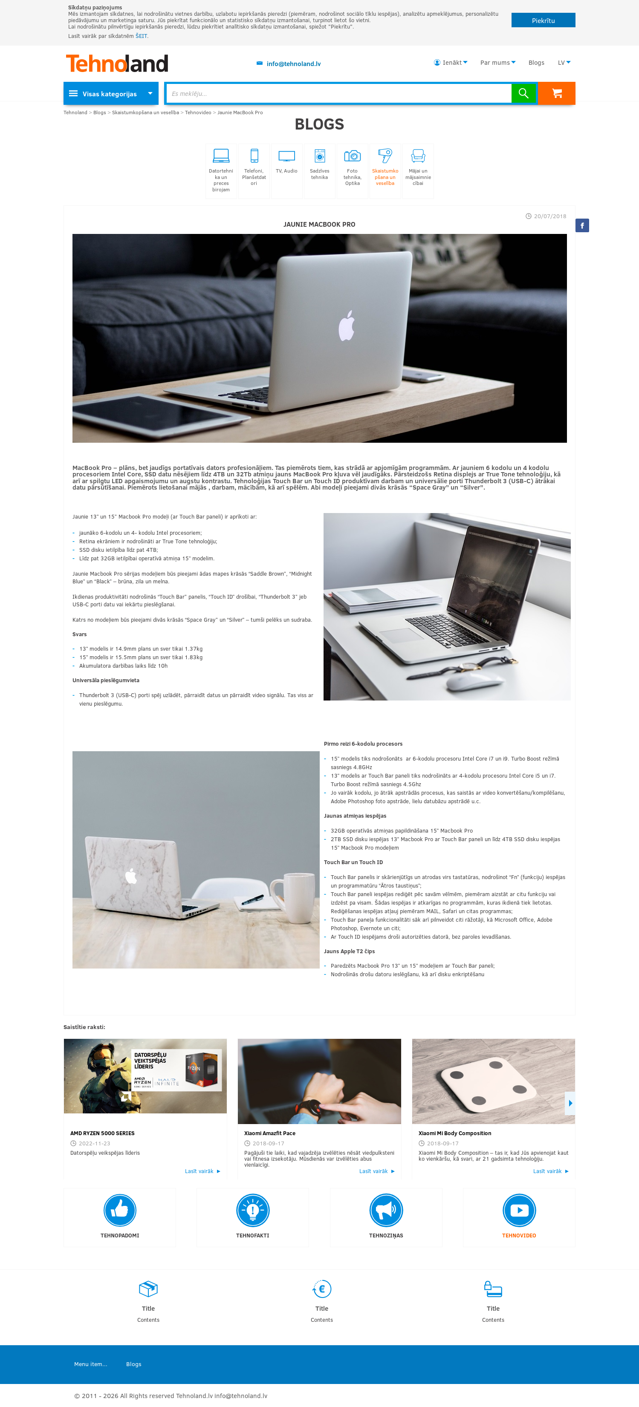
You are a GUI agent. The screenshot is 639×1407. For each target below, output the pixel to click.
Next (570, 1103)
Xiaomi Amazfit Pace (269, 1133)
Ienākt (452, 62)
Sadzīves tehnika (320, 164)
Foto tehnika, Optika (352, 167)
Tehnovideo (198, 112)
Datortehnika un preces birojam (221, 170)
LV (561, 62)
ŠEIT (141, 36)
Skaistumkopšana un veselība (145, 112)
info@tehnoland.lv (294, 63)
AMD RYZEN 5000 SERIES (102, 1133)
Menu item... (90, 1364)
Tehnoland (75, 112)
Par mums (495, 62)
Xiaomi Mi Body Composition (455, 1133)
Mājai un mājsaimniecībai (418, 167)
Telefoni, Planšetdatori (254, 167)
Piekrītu (543, 20)
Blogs (536, 62)
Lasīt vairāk (199, 1171)
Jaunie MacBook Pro (240, 112)
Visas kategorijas (103, 93)
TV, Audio (287, 161)
